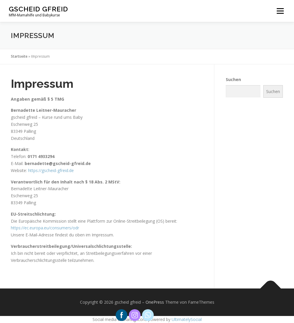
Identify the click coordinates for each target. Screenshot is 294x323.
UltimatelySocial (187, 319)
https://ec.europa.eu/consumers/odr (45, 228)
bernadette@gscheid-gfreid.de (58, 163)
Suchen (233, 79)
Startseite (19, 56)
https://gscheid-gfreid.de (51, 170)
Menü (280, 11)
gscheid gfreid (38, 9)
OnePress (155, 302)
